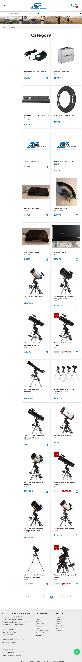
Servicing (39, 626)
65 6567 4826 (10, 652)
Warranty (59, 630)
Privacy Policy (60, 626)
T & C (57, 628)
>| (74, 596)
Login (58, 617)
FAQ (37, 628)
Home (5, 27)
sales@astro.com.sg (14, 655)
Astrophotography (42, 630)
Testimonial (40, 633)
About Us (39, 619)
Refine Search (14, 13)
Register (59, 619)
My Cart (58, 621)
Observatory (40, 623)
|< (28, 596)
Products (12, 27)
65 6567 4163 (9, 650)
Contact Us (39, 635)
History (58, 623)
